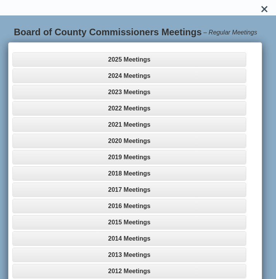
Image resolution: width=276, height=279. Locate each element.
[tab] (129, 59)
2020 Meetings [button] (129, 141)
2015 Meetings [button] (129, 222)
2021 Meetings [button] (129, 124)
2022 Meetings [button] (129, 108)
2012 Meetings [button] (129, 271)
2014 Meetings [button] (129, 238)
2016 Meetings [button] (129, 206)
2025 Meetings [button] (129, 59)
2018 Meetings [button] (129, 173)
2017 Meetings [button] (129, 189)
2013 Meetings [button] (129, 254)
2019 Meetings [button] (129, 157)
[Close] (264, 8)
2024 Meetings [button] (129, 75)
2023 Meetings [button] (129, 92)
